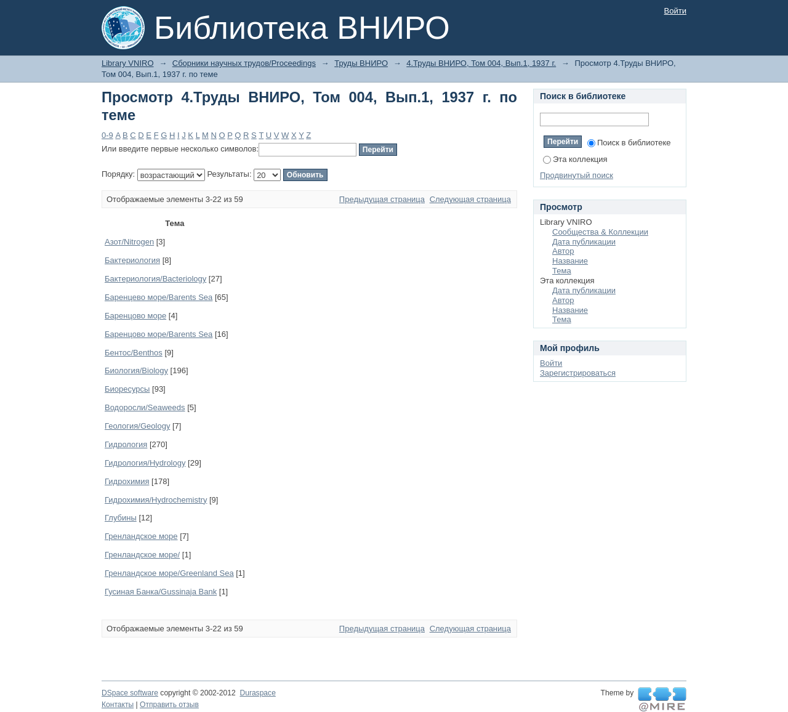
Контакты (118, 704)
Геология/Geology (137, 426)
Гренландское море (141, 536)
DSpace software (130, 693)
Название (570, 260)
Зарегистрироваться (578, 373)
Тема (561, 270)
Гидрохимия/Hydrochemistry (156, 499)
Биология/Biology (136, 370)
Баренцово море (135, 315)
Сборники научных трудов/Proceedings (244, 63)
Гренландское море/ (142, 554)
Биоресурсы (127, 389)
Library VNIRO (128, 63)
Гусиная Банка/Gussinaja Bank (161, 591)
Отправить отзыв (169, 704)
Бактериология (132, 260)
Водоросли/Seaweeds (145, 407)
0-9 (107, 135)
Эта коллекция (575, 159)
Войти (675, 10)
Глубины (121, 517)
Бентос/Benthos (134, 352)
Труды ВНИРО (361, 63)
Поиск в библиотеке (629, 142)
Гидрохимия (127, 481)
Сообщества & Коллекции (600, 232)
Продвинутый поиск (576, 175)
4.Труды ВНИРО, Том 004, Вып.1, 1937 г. (481, 63)
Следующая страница (470, 199)
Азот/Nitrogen (129, 241)
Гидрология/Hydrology (145, 462)
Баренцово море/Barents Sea (158, 334)
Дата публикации (584, 241)
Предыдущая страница (382, 199)
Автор (563, 251)
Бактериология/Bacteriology (155, 278)
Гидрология (126, 444)
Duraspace (257, 693)
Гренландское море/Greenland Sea (169, 573)
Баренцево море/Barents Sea (158, 297)
